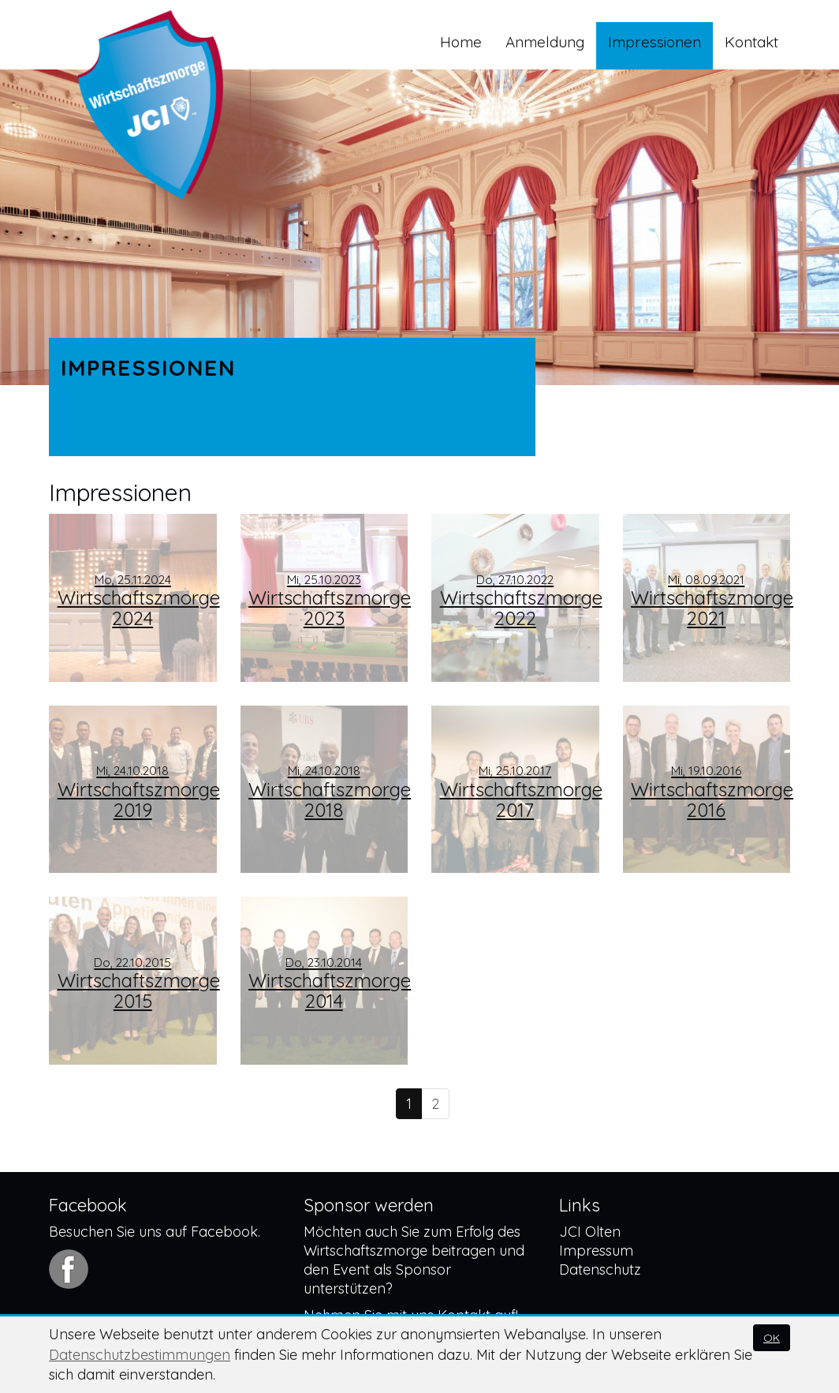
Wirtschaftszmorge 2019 (137, 792)
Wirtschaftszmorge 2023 (328, 601)
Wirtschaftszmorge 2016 (710, 792)
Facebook (224, 1232)
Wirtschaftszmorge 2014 (328, 983)
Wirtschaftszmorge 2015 (137, 983)
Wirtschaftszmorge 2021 (710, 601)
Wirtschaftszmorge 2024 (137, 601)
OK (771, 1338)
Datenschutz (600, 1269)
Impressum (596, 1250)
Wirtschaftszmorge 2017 (519, 792)
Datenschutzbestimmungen (139, 1355)
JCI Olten (590, 1232)
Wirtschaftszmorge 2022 (519, 601)
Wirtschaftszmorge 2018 (328, 792)
